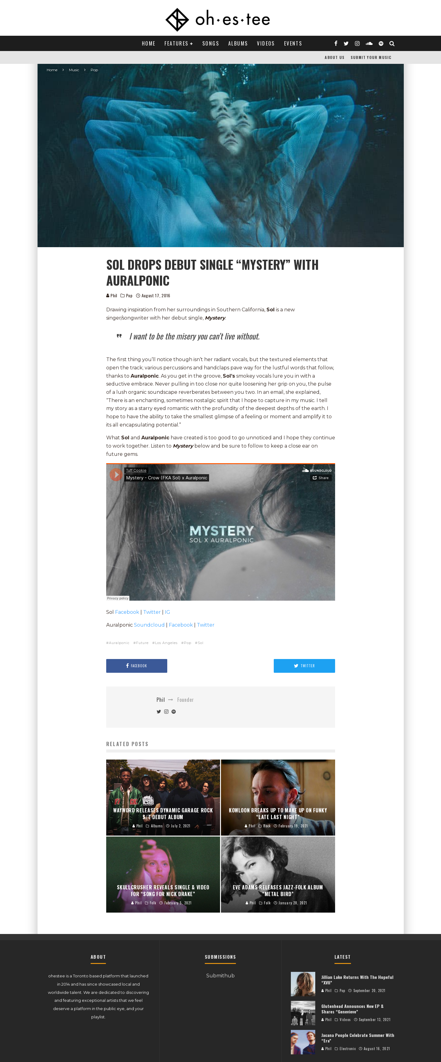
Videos (266, 43)
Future (142, 643)
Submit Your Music (371, 57)
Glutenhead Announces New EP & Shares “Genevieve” (352, 1009)
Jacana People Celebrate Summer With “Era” (357, 1038)
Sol (201, 643)
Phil (111, 295)
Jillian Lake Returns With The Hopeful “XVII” (357, 980)
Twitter (152, 612)
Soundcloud (149, 625)
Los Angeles (166, 643)
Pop (129, 295)
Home (149, 43)
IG (167, 612)
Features (176, 43)
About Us (335, 57)
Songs (210, 43)
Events (293, 43)
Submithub (220, 976)
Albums (238, 43)
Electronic (348, 1048)
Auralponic (119, 643)
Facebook (127, 612)
